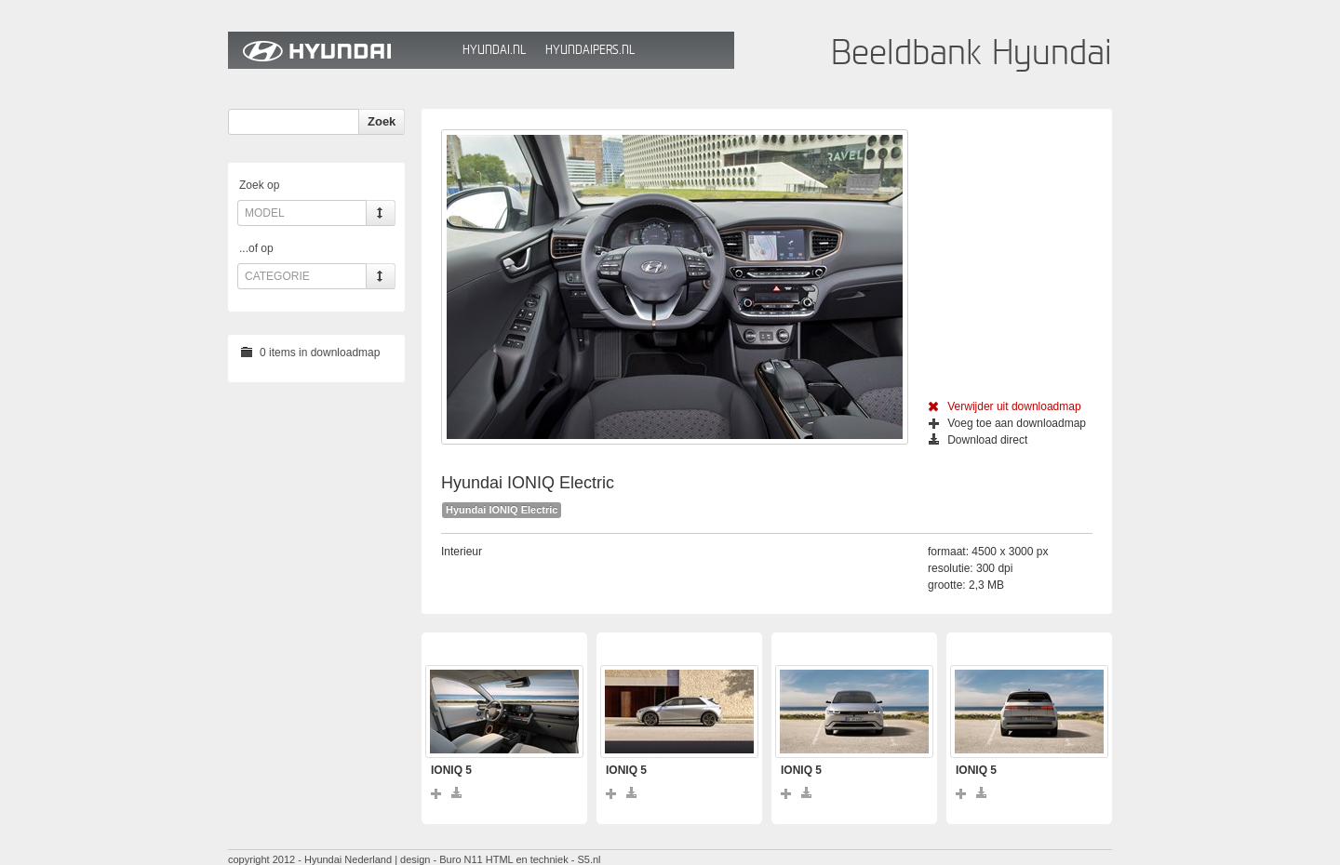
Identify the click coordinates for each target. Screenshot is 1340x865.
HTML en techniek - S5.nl (543, 859)
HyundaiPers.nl (590, 50)
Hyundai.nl (494, 50)
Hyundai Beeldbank (340, 50)
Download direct (978, 439)
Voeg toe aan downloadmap (1007, 423)
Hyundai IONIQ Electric (501, 509)
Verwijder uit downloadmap (1004, 406)
